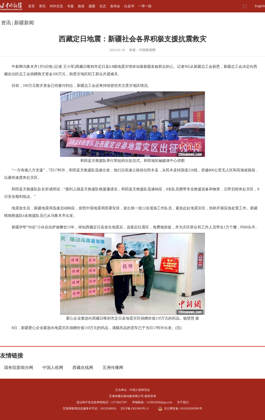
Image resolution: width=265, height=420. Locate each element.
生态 (102, 6)
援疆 (92, 6)
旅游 (81, 6)
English (260, 6)
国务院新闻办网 (18, 367)
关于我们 (183, 402)
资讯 (42, 6)
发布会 (115, 6)
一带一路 (145, 6)
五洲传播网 (112, 367)
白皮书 (129, 6)
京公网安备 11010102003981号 (180, 409)
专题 (70, 6)
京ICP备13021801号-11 (134, 408)
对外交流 (56, 6)
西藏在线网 (82, 367)
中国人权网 (52, 367)
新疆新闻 (24, 22)
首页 (31, 6)
